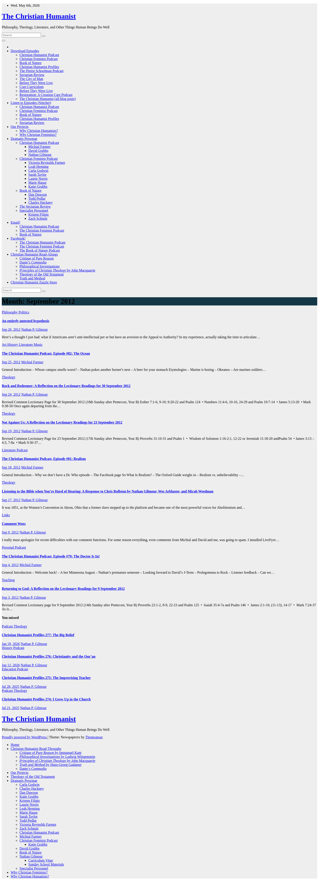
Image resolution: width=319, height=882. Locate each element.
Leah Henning (38, 166)
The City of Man (31, 79)
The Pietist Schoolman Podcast (41, 71)
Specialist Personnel (33, 210)
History (13, 344)
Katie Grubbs (37, 186)
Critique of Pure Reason (36, 258)
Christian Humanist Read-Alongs (34, 254)
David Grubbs (38, 151)
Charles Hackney (40, 202)
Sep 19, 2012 (11, 431)
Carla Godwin (38, 170)
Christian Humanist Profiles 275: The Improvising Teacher (46, 678)
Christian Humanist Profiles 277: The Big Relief (38, 635)
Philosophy (10, 312)
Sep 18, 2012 (11, 467)
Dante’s (33, 262)
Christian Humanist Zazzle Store (34, 282)
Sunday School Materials (46, 864)
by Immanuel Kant (50, 753)
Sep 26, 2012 (11, 329)
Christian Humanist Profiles (39, 67)
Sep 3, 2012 (10, 597)
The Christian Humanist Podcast (42, 242)
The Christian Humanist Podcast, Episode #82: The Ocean (46, 353)
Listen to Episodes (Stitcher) (31, 103)
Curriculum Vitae (40, 860)
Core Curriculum (31, 87)
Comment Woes (14, 524)
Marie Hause (37, 182)
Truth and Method (32, 278)
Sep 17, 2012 (11, 500)
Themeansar (93, 737)
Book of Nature (30, 63)
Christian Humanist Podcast (39, 55)
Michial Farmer (39, 147)
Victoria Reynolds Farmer (46, 162)
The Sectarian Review (35, 206)
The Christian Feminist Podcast (41, 230)
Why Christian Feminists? (37, 135)
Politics (24, 312)
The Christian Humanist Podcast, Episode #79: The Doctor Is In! (51, 556)
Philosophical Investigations (39, 266)
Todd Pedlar (37, 198)
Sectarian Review (31, 75)
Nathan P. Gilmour (34, 329)
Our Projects (19, 127)
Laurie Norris (38, 178)
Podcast (22, 450)
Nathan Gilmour (39, 154)
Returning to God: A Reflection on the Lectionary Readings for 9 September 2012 (63, 589)
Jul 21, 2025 (10, 708)
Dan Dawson (37, 194)
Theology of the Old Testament (41, 274)
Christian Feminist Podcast (38, 59)
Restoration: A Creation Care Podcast (45, 95)
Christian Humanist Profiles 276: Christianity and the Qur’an (48, 656)
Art (4, 344)
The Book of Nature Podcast (39, 250)
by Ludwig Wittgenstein (57, 757)
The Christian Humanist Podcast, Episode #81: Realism (44, 459)
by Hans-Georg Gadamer (50, 765)
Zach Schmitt (37, 218)
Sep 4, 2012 (10, 565)
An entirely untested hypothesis (25, 321)
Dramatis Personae (24, 139)
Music (38, 344)
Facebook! (18, 238)
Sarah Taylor (37, 174)
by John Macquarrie (57, 270)
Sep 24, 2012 (11, 394)
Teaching (8, 580)
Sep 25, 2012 (11, 362)
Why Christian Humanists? (38, 131)
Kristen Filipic (38, 214)
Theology (8, 377)
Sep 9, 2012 (10, 532)
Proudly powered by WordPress (24, 737)
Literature (26, 344)
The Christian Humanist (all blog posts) (47, 99)
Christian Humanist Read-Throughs (36, 749)
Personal (8, 547)
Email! (15, 222)
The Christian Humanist (39, 16)
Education (9, 669)
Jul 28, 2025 (10, 686)
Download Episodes (25, 51)
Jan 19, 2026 (11, 644)
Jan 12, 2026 (11, 665)
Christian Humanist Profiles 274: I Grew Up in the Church (46, 699)
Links (6, 515)
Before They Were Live (36, 83)
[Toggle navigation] (3, 40)
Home (15, 745)
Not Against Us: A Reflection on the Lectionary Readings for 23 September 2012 (62, 422)
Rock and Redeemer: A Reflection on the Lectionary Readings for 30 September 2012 (66, 386)
